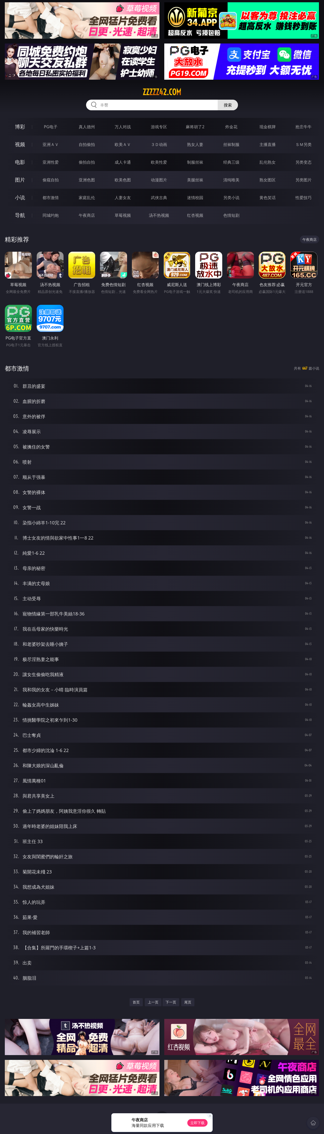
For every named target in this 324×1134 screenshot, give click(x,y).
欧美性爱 (159, 162)
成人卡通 (123, 162)
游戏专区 (159, 127)
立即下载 (197, 1122)
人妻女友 (123, 197)
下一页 (171, 1002)
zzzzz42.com (162, 92)
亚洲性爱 (51, 162)
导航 (20, 215)
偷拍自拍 (87, 162)
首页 (136, 1002)
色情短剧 (231, 215)
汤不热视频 (159, 215)
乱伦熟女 (267, 162)
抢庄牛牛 (303, 127)
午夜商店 (87, 215)
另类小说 (231, 197)
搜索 (228, 105)
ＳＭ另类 (303, 144)
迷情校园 (195, 197)
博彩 (20, 126)
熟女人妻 (195, 144)
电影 (20, 162)
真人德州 (87, 127)
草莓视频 (123, 215)
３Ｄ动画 (159, 144)
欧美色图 (123, 180)
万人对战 (123, 127)
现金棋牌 (267, 127)
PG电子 (50, 127)
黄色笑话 (267, 197)
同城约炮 (51, 215)
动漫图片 (159, 180)
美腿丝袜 (195, 180)
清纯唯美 (231, 180)
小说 (20, 197)
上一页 (153, 1002)
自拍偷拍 (87, 144)
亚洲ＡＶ (51, 144)
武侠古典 (159, 197)
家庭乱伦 (87, 197)
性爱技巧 (303, 197)
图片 (20, 179)
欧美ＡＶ (123, 144)
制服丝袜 (195, 162)
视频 (20, 144)
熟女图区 (267, 180)
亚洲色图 (87, 180)
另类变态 (303, 162)
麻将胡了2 (195, 127)
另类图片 (303, 180)
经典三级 (231, 162)
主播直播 (267, 144)
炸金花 (231, 127)
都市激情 (51, 197)
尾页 (187, 1002)
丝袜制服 (231, 144)
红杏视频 (195, 215)
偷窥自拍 (51, 180)
